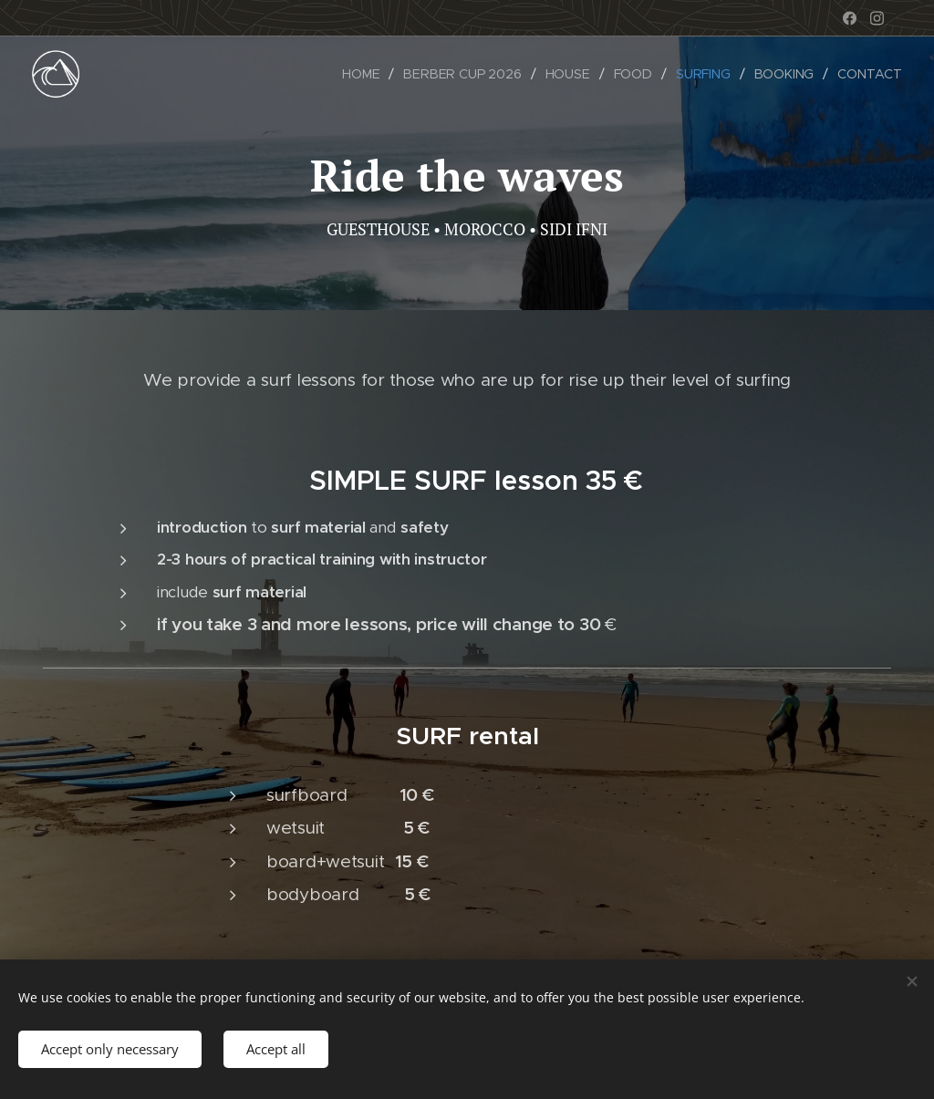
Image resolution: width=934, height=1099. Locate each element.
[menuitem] (365, 74)
